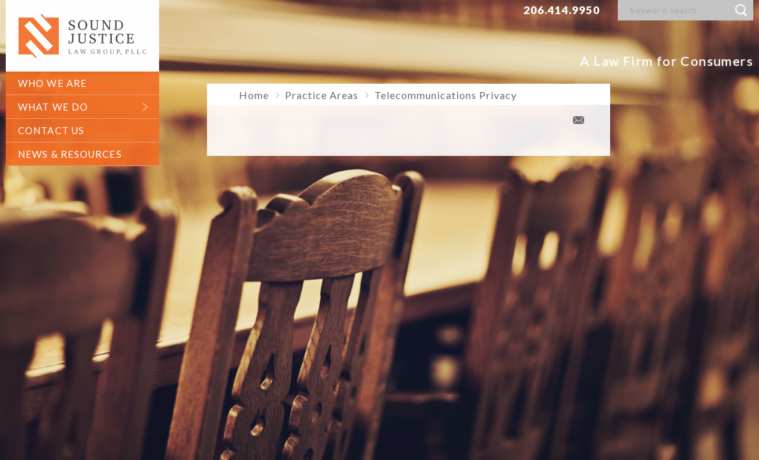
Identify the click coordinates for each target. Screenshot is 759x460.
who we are (52, 83)
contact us (51, 130)
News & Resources (70, 154)
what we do (53, 106)
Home (254, 95)
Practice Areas (321, 95)
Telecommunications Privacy (445, 95)
